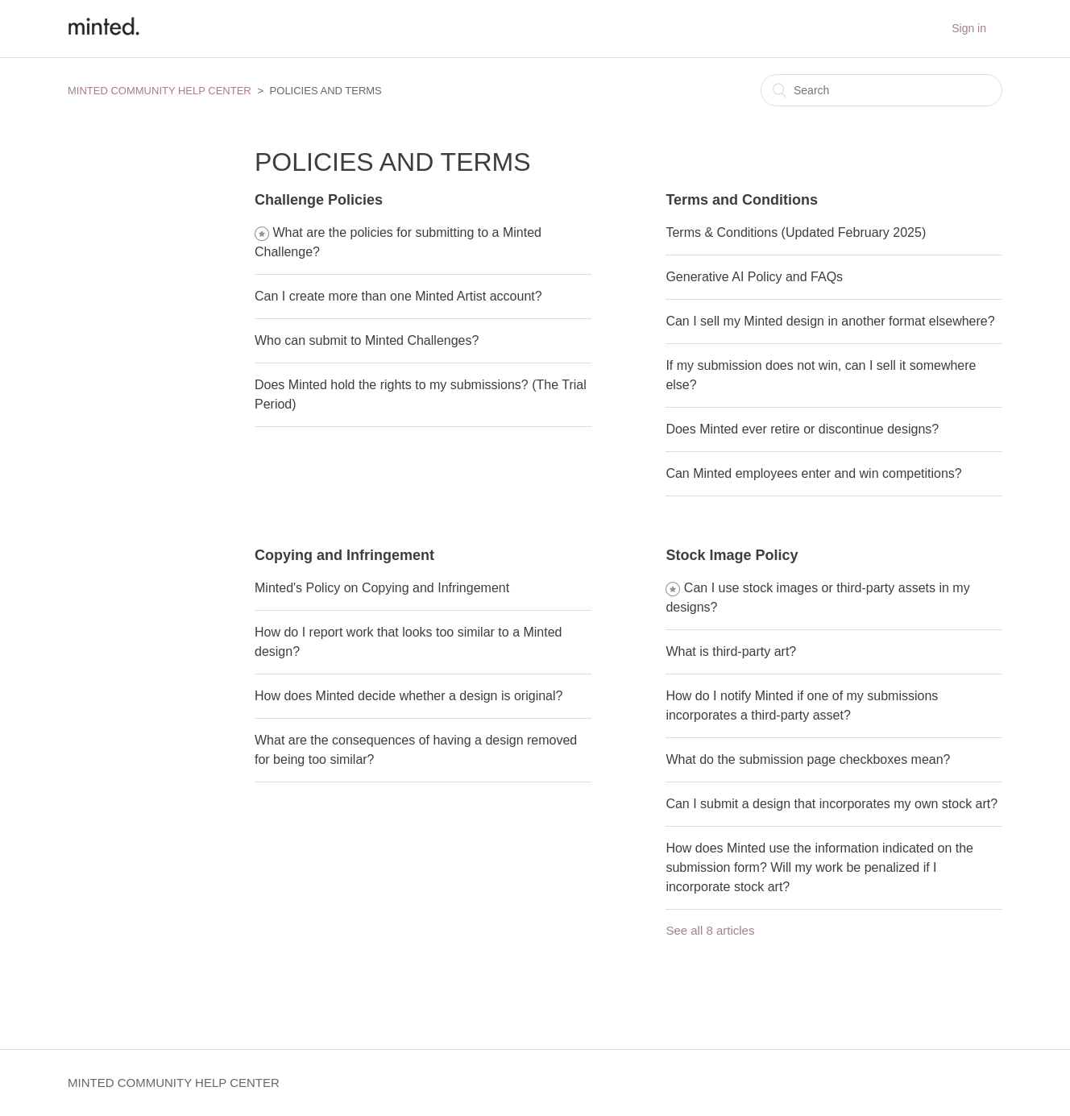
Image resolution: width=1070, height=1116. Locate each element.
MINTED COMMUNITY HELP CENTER (159, 91)
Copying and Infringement (344, 555)
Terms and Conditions (742, 200)
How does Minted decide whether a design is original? (408, 696)
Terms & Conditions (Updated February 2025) (796, 232)
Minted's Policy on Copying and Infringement (382, 588)
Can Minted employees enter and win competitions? (813, 473)
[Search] (881, 90)
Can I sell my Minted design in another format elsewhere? (830, 321)
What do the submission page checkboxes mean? (808, 759)
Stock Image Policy (732, 555)
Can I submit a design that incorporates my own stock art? (831, 804)
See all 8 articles (710, 930)
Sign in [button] (969, 28)
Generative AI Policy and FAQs (754, 277)
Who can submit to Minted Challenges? (367, 340)
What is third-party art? (731, 651)
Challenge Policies (319, 200)
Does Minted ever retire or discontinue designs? (802, 429)
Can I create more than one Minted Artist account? (398, 296)
